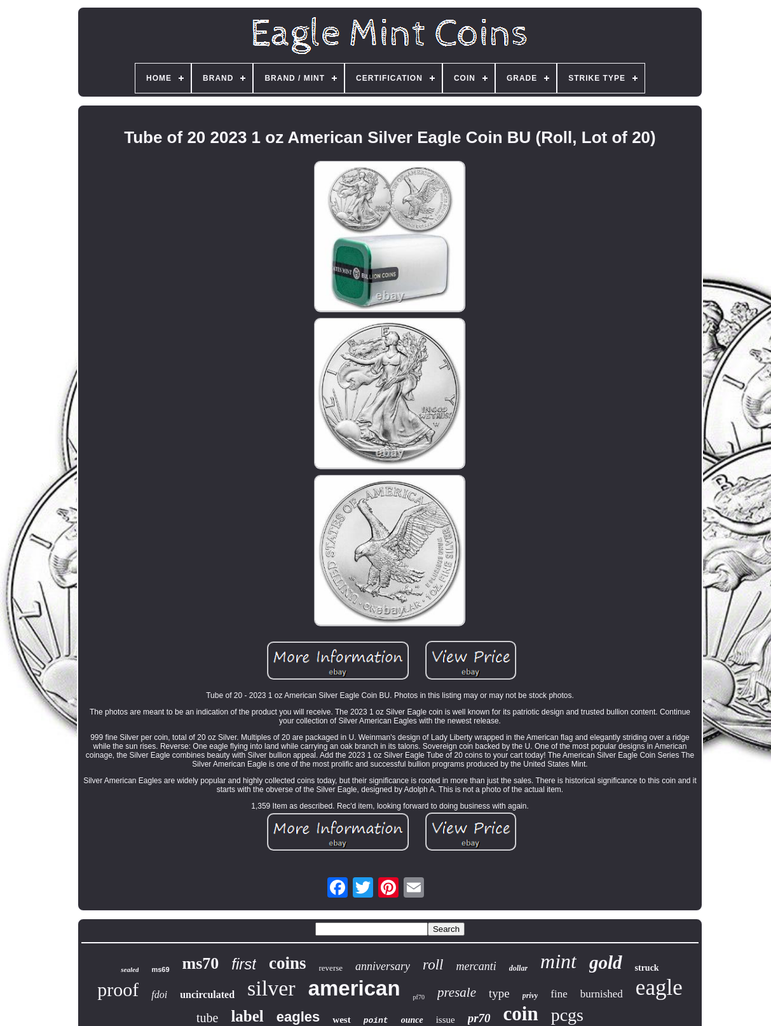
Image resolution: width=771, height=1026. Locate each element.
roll (433, 965)
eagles (298, 1017)
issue (445, 1020)
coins (287, 963)
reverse (331, 968)
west (341, 1020)
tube (207, 1018)
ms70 (200, 963)
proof (118, 989)
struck (647, 968)
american (354, 988)
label (247, 1016)
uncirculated (207, 994)
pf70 (419, 997)
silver (271, 988)
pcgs (567, 1015)
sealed (130, 969)
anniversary (382, 966)
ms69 (160, 969)
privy (530, 995)
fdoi (159, 994)
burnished (601, 994)
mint (558, 961)
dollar (518, 968)
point (376, 1020)
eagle (659, 987)
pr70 (479, 1018)
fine (558, 994)
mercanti (476, 966)
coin (520, 1013)
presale (456, 992)
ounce (412, 1020)
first (243, 964)
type (499, 993)
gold (605, 962)
